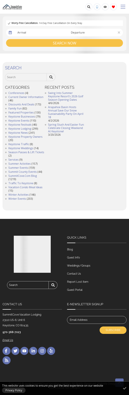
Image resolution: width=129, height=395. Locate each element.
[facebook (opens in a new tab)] (7, 351)
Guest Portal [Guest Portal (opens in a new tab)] (74, 289)
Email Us (8, 340)
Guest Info (73, 257)
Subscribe (113, 330)
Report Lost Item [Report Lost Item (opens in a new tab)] (77, 281)
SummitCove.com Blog (22, 176)
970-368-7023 (12, 332)
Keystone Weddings (20, 148)
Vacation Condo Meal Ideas (25, 187)
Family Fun (15, 108)
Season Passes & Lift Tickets (26, 152)
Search (11, 77)
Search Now (64, 42)
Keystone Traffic (18, 144)
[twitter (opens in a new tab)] (15, 351)
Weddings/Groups (78, 265)
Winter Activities (18, 194)
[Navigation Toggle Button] (123, 6)
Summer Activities (19, 164)
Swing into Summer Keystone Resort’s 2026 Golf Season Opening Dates (65, 96)
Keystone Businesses (21, 116)
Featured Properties (21, 112)
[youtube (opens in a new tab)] (24, 351)
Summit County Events (22, 172)
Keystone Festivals (20, 124)
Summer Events (18, 168)
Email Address (79, 319)
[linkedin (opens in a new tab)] (33, 351)
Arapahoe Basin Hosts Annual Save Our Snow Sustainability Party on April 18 (65, 112)
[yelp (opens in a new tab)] (51, 351)
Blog (70, 249)
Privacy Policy (13, 390)
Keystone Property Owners (25, 137)
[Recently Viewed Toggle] (105, 6)
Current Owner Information (25, 97)
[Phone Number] (97, 7)
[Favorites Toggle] (113, 6)
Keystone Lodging (19, 128)
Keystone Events (18, 120)
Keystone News (18, 133)
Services (13, 159)
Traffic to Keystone (20, 183)
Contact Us (74, 273)
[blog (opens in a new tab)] (7, 360)
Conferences (16, 93)
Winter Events (17, 199)
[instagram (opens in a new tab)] (42, 351)
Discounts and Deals (21, 104)
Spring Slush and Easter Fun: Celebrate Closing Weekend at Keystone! (66, 128)
